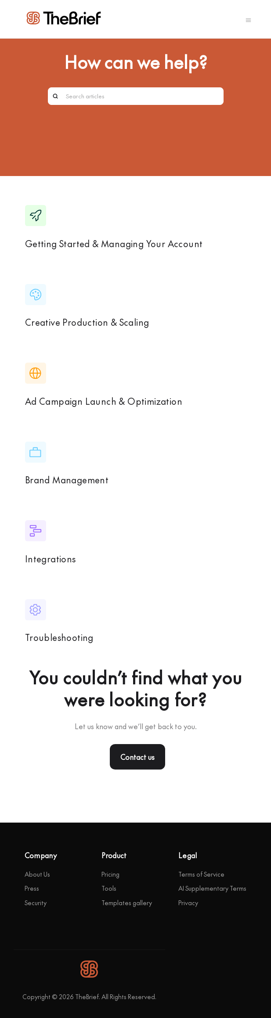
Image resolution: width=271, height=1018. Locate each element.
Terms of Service (201, 874)
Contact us (137, 757)
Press (32, 888)
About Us (37, 874)
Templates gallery (126, 902)
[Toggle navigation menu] (248, 19)
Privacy (188, 902)
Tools (108, 888)
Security (36, 902)
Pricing (110, 874)
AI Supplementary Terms (212, 888)
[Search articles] (136, 96)
